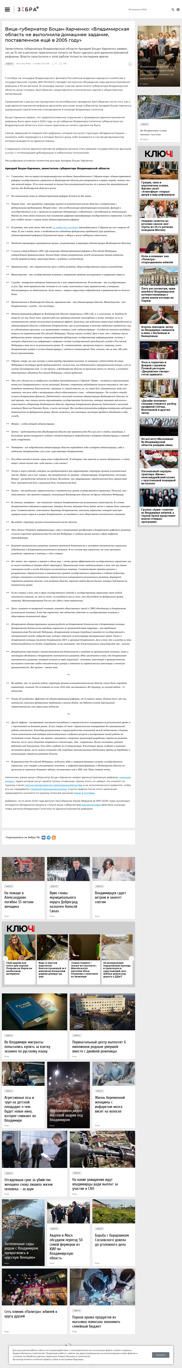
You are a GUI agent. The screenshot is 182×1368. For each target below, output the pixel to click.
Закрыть (161, 1355)
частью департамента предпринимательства (53, 785)
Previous (5, 959)
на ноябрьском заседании (65, 227)
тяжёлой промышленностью (49, 789)
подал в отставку (84, 793)
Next (131, 959)
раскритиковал (91, 804)
